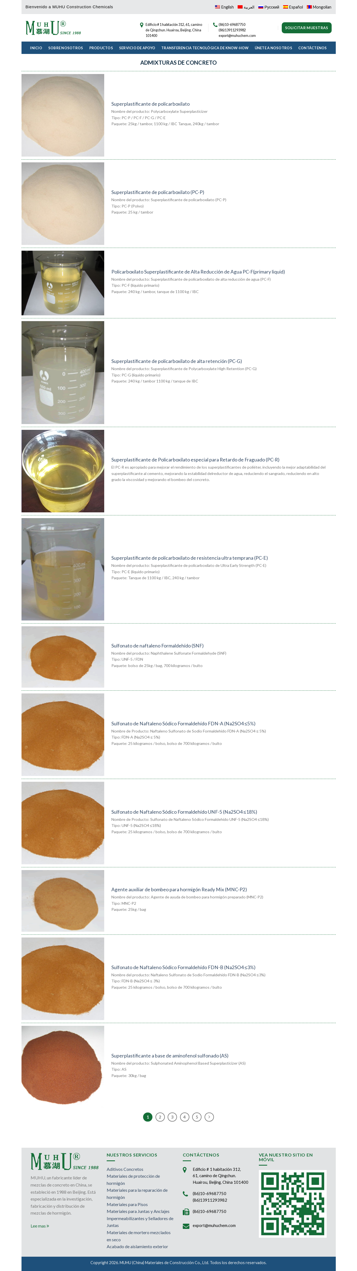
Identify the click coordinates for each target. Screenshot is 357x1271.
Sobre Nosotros (65, 48)
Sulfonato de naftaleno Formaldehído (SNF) (157, 646)
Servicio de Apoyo (137, 48)
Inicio (36, 48)
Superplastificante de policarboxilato (150, 104)
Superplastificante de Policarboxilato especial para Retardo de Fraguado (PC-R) (195, 460)
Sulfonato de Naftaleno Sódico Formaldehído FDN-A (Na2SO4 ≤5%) (183, 723)
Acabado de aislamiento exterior (137, 1246)
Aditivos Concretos (125, 1169)
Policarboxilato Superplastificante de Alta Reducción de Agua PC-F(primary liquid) (198, 272)
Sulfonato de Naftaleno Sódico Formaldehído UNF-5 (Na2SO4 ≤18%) (184, 812)
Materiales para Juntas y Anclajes (138, 1211)
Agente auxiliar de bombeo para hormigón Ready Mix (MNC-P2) (179, 889)
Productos (101, 48)
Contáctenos (312, 48)
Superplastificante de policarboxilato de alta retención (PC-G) (176, 361)
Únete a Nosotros (273, 48)
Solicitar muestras (306, 28)
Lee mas (40, 1225)
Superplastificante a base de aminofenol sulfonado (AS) (170, 1056)
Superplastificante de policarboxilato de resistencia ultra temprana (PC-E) (189, 558)
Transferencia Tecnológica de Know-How (204, 48)
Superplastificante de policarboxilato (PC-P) (157, 192)
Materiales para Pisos (127, 1204)
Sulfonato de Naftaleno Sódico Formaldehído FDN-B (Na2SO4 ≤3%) (183, 967)
